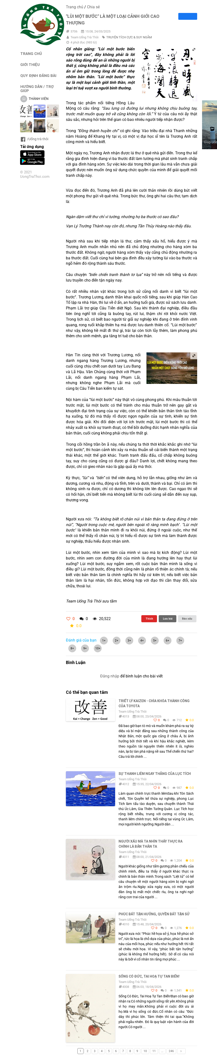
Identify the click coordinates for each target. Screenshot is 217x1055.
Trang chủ (74, 7)
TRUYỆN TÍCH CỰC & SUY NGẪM (129, 37)
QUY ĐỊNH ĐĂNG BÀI (38, 75)
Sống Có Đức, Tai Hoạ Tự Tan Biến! (149, 976)
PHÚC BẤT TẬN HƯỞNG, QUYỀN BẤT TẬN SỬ (154, 914)
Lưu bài (167, 618)
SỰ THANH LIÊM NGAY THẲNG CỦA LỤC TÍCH (155, 773)
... (162, 1051)
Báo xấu (187, 618)
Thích (149, 618)
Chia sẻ (93, 7)
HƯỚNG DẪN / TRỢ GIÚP (37, 88)
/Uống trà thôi (34, 139)
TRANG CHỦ (31, 53)
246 (171, 1051)
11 (154, 1051)
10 (145, 1051)
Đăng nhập (109, 676)
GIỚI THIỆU (30, 64)
